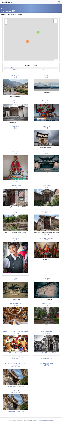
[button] (38, 32)
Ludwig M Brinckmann (34, 420)
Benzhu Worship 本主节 (10, 69)
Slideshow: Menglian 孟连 (15, 352)
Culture (3, 9)
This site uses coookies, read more (47, 420)
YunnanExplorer (6, 2)
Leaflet (56, 59)
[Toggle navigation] (59, 2)
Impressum (40, 420)
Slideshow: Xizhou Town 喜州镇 (15, 386)
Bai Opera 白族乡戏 (9, 68)
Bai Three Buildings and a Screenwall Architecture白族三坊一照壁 (15, 365)
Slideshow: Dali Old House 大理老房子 (46, 352)
